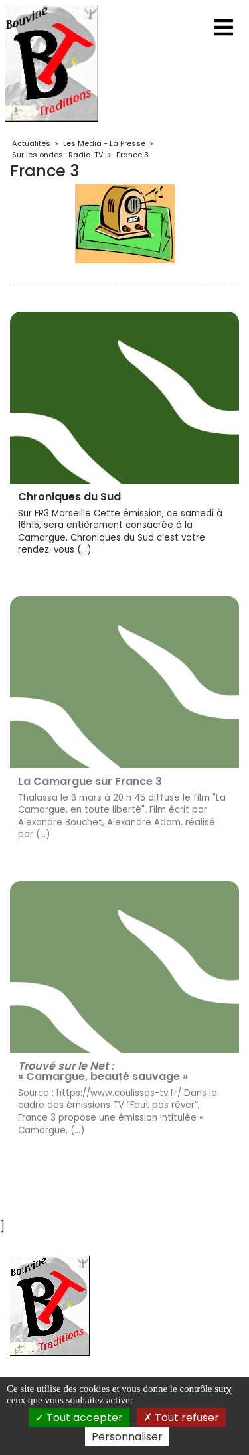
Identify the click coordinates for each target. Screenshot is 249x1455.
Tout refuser (181, 1417)
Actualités (31, 143)
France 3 (132, 154)
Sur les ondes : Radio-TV (58, 154)
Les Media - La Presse (104, 143)
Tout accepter (79, 1417)
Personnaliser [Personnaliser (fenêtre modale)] (127, 1436)
